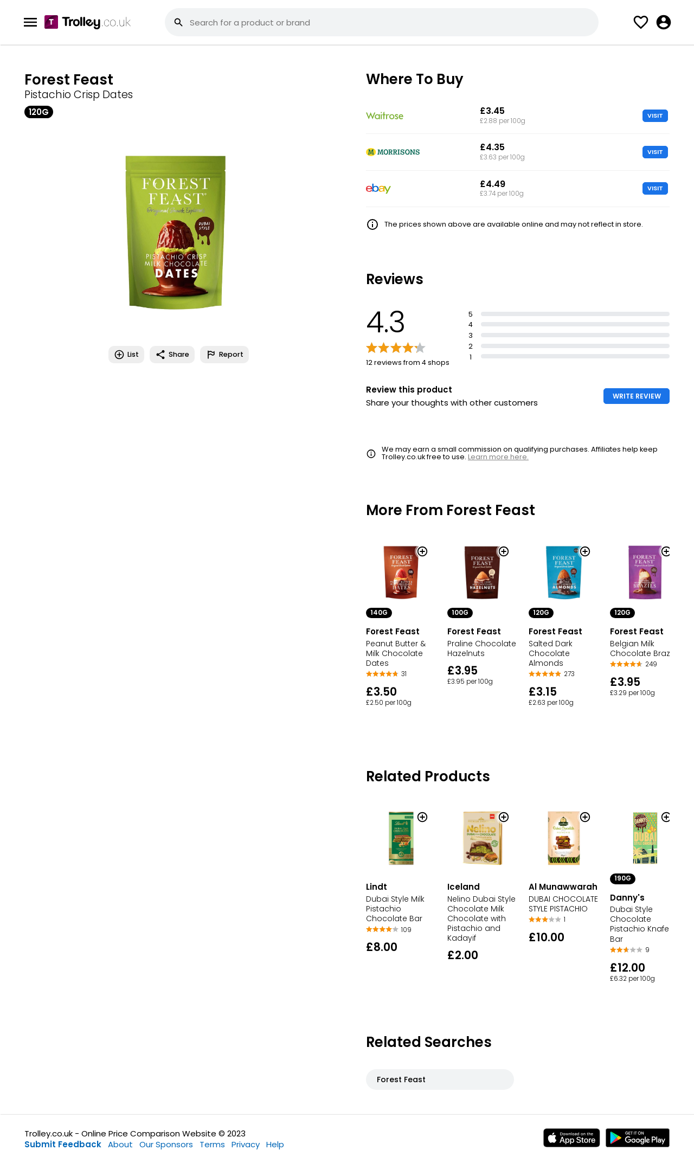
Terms (212, 1144)
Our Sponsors (166, 1144)
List (126, 354)
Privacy (246, 1144)
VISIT (655, 115)
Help (275, 1144)
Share (172, 354)
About (120, 1144)
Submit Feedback (62, 1144)
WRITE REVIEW (637, 396)
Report (224, 354)
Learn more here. (498, 457)
